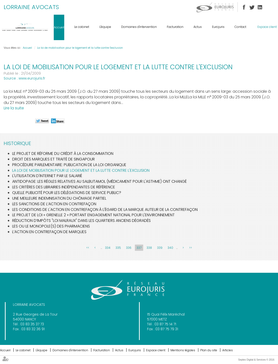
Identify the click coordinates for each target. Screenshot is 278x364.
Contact (240, 27)
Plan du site (208, 350)
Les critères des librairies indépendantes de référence (63, 187)
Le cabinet (81, 27)
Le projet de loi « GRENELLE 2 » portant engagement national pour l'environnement (93, 215)
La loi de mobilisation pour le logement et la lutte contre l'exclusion (80, 48)
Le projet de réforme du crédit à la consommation (62, 153)
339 (159, 248)
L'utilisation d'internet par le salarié (47, 176)
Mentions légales (183, 350)
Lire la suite (14, 108)
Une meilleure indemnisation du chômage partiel (59, 198)
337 (139, 248)
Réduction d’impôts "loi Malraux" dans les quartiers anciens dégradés (81, 220)
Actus (197, 27)
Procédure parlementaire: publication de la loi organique (69, 165)
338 (149, 248)
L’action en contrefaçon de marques (49, 232)
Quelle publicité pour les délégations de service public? (66, 192)
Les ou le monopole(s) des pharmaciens (51, 226)
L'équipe (105, 27)
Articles (227, 350)
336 (128, 248)
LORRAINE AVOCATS (31, 7)
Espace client (267, 27)
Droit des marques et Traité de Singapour (53, 159)
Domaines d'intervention (139, 27)
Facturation (175, 27)
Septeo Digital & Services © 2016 (256, 359)
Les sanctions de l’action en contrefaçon (54, 204)
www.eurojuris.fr (32, 78)
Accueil (59, 27)
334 (107, 248)
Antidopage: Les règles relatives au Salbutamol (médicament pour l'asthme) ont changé (99, 181)
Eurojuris (218, 27)
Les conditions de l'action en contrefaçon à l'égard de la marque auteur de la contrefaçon (105, 209)
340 (170, 248)
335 (118, 248)
